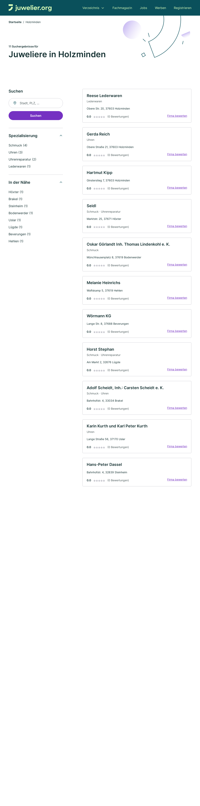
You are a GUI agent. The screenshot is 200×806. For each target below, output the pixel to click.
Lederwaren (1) (20, 167)
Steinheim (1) (18, 207)
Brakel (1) (15, 200)
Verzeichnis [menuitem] (90, 8)
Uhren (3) (16, 153)
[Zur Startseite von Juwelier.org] (30, 8)
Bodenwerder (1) (21, 214)
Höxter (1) (16, 192)
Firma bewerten (177, 116)
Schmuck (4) (18, 146)
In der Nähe (19, 183)
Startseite (15, 22)
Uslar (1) (15, 221)
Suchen (35, 116)
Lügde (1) (15, 228)
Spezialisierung (23, 136)
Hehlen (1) (16, 242)
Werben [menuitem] (160, 8)
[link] (136, 106)
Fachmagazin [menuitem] (122, 8)
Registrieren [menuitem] (182, 8)
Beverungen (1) (20, 235)
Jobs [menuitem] (143, 8)
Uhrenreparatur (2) (22, 160)
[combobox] (36, 104)
